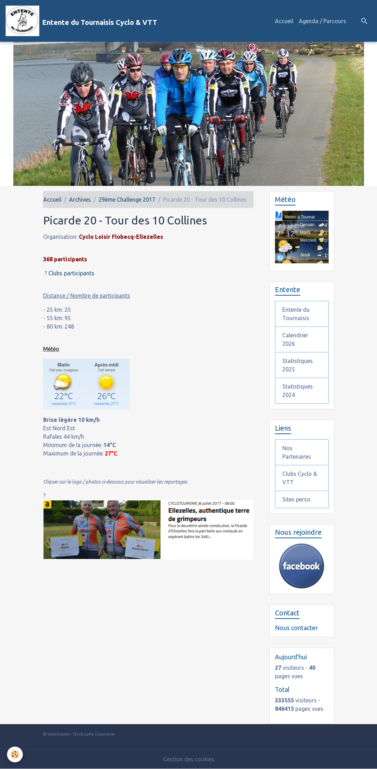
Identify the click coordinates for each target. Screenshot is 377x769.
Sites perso (296, 499)
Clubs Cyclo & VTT (299, 478)
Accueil (284, 21)
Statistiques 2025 (297, 365)
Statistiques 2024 (297, 390)
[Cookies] (15, 754)
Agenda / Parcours (322, 21)
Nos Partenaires (296, 452)
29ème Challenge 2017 (127, 199)
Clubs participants (71, 273)
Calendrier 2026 (295, 339)
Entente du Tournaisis (296, 313)
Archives (80, 199)
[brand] (81, 21)
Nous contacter (296, 628)
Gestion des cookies (188, 759)
